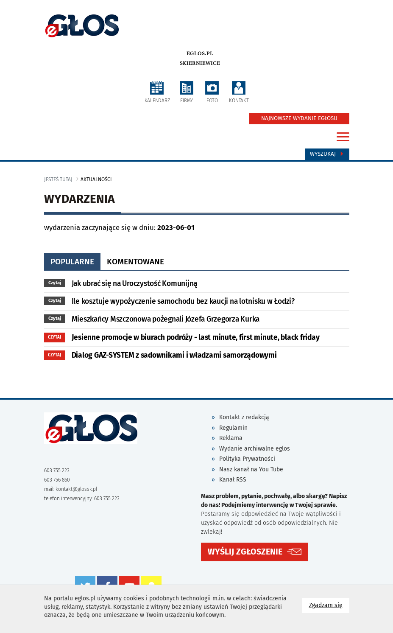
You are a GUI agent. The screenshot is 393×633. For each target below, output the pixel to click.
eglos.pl (200, 53)
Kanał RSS (232, 479)
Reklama (230, 438)
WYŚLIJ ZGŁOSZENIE (245, 552)
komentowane (135, 261)
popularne (72, 261)
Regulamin (233, 427)
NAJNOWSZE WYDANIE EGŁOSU (299, 118)
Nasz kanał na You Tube (251, 469)
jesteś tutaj (58, 179)
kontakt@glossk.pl (76, 489)
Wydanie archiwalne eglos (254, 448)
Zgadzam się (329, 605)
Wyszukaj (327, 154)
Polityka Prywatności (247, 458)
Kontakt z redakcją (244, 417)
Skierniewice (200, 63)
